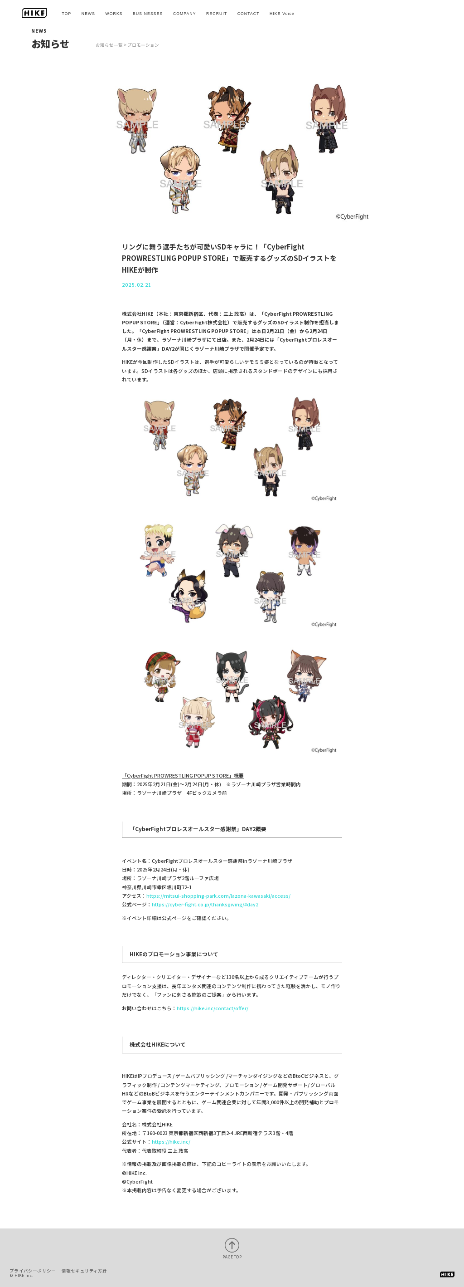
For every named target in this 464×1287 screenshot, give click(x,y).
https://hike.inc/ (171, 1141)
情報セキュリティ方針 (84, 1270)
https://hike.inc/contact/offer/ (212, 1008)
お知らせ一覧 (109, 45)
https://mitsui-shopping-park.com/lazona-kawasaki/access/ (218, 895)
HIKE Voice (282, 13)
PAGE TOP (231, 1257)
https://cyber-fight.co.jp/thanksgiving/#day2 (205, 904)
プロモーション (143, 45)
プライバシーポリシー (33, 1270)
